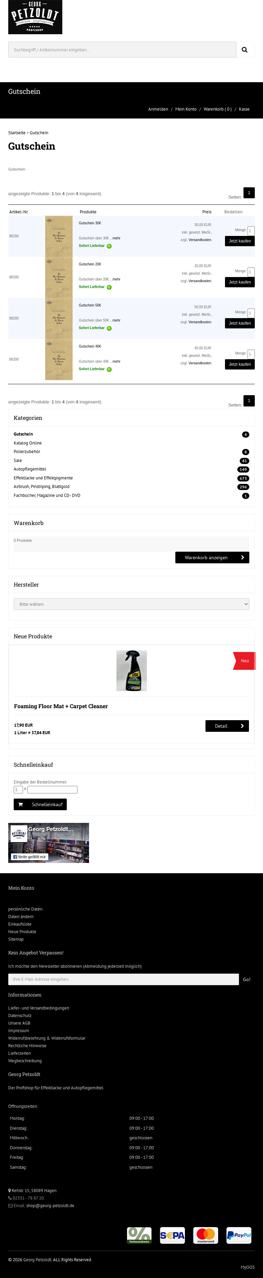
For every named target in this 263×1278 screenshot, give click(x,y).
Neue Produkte (22, 932)
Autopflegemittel (30, 469)
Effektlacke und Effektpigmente (43, 478)
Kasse (244, 109)
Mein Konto (186, 109)
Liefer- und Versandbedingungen (38, 1008)
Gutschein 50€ (90, 305)
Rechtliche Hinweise (27, 1046)
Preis (206, 212)
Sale (18, 460)
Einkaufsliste (20, 924)
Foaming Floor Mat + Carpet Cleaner (61, 706)
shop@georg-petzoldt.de (50, 1205)
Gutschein (39, 133)
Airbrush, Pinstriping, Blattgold (42, 486)
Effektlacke (51, 1088)
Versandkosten (200, 240)
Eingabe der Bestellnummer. (40, 782)
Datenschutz (20, 1015)
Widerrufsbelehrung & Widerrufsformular (46, 1038)
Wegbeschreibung (25, 1061)
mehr (117, 238)
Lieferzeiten (19, 1053)
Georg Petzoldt (37, 1260)
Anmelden (158, 109)
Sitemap (16, 939)
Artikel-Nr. (18, 212)
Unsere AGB (19, 1023)
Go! (246, 979)
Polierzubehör (27, 451)
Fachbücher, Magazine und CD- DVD (47, 495)
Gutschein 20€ (90, 264)
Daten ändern (21, 916)
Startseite (17, 133)
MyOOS (248, 1267)
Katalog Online (28, 443)
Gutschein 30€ (90, 223)
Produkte (88, 212)
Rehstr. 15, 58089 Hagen (32, 1190)
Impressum (18, 1030)
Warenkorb (214, 109)
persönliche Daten (25, 909)
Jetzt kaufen (240, 241)
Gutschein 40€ (90, 346)
